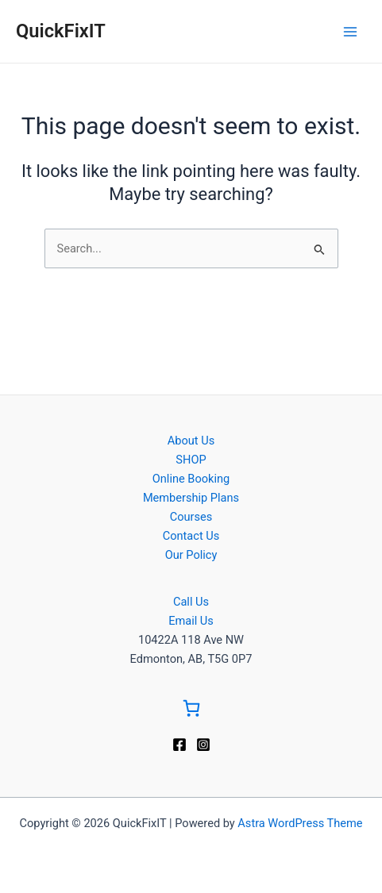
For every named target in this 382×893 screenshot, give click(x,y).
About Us (191, 440)
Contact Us (191, 536)
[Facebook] (179, 744)
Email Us (191, 621)
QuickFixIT (61, 31)
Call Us (191, 602)
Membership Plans (191, 498)
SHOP (191, 459)
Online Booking (191, 479)
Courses (191, 517)
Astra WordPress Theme (299, 823)
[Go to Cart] (191, 710)
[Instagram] (203, 744)
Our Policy (191, 555)
